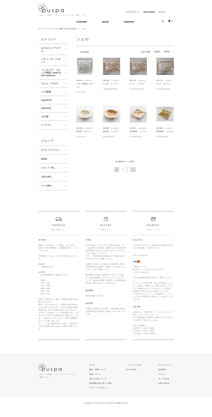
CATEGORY (81, 22)
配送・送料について (108, 378)
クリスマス (47, 125)
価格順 (157, 52)
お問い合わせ (166, 392)
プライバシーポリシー (109, 396)
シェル (90, 29)
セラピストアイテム (51, 49)
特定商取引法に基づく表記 (111, 392)
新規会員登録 (149, 12)
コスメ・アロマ (49, 83)
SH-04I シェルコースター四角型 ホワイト (84, 84)
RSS (136, 378)
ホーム (40, 29)
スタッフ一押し (49, 174)
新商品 (44, 164)
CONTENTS (129, 22)
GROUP (105, 22)
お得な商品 (47, 184)
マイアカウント (132, 12)
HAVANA (46, 108)
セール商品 (47, 194)
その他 (44, 116)
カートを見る (166, 387)
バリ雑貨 (46, 91)
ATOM (142, 378)
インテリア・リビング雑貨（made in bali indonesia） (65, 29)
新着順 (167, 52)
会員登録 (164, 378)
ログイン (162, 12)
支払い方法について (108, 387)
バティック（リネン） (51, 60)
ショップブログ (141, 374)
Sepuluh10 (46, 100)
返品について (105, 383)
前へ (117, 169)
